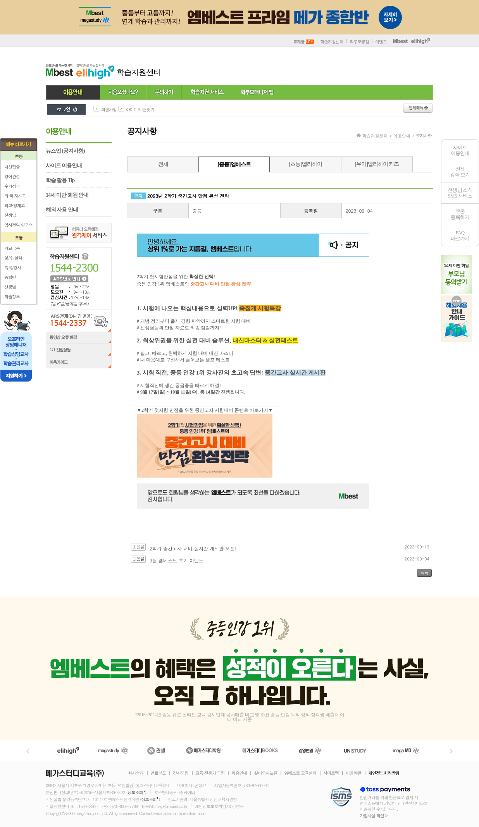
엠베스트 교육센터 (300, 773)
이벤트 (381, 42)
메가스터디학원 (203, 750)
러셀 (156, 750)
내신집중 (12, 167)
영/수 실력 (13, 258)
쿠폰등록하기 (460, 214)
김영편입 (310, 750)
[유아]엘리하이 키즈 (377, 164)
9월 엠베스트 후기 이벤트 (176, 560)
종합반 (10, 277)
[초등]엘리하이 (305, 164)
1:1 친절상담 (79, 350)
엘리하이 (68, 750)
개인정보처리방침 (383, 773)
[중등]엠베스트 (233, 164)
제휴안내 (239, 773)
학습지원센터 (331, 42)
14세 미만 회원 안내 (67, 195)
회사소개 (135, 773)
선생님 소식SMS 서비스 (460, 193)
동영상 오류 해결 (79, 338)
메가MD (406, 750)
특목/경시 (12, 267)
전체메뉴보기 (417, 108)
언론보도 (158, 773)
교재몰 (303, 42)
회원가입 (109, 109)
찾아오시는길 (265, 773)
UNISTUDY (359, 750)
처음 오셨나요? (123, 92)
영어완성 (12, 176)
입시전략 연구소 (18, 225)
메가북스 (260, 750)
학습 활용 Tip (60, 180)
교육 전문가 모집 (209, 773)
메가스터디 (113, 750)
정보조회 (135, 792)
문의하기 (164, 92)
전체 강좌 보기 (460, 171)
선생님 (10, 215)
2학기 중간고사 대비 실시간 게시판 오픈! (193, 548)
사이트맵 (331, 773)
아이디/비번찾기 (140, 109)
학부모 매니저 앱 (257, 92)
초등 (18, 238)
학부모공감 (359, 42)
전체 (163, 164)
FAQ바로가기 (460, 235)
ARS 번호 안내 (69, 278)
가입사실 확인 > (373, 815)
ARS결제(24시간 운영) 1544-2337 (79, 320)
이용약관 (353, 773)
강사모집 (180, 773)
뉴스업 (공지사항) (65, 151)
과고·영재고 (14, 205)
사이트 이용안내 (64, 165)
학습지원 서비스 (207, 92)
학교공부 (12, 248)
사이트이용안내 (460, 150)
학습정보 (12, 296)
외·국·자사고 (15, 196)
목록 (424, 573)
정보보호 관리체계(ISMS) (341, 797)
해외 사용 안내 (62, 210)
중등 (18, 156)
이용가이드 (79, 363)
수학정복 (12, 186)
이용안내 (73, 92)
